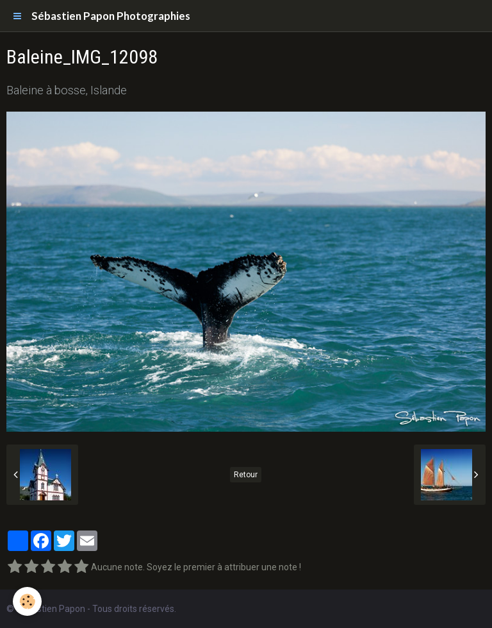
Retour (246, 474)
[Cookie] (27, 601)
